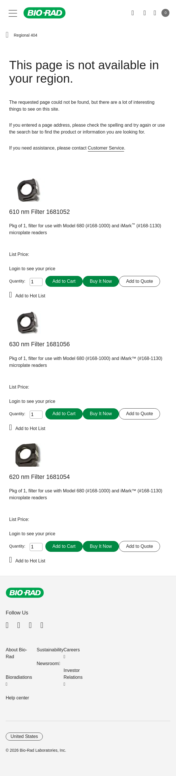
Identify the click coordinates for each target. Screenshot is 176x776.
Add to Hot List (30, 295)
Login (15, 268)
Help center (17, 697)
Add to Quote (139, 281)
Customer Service (106, 148)
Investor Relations (73, 674)
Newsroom (47, 663)
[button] (7, 35)
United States (24, 736)
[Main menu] (13, 13)
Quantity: (17, 281)
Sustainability (50, 649)
